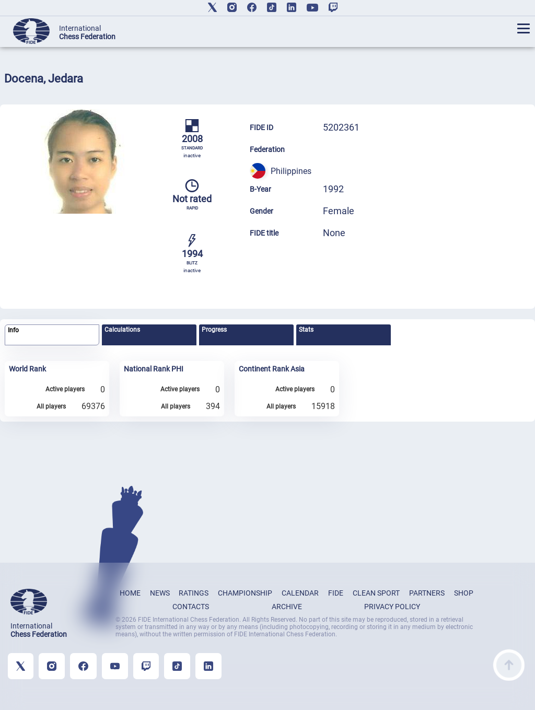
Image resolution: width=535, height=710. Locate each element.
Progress (214, 329)
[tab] (52, 335)
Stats (306, 329)
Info (13, 330)
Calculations (122, 329)
